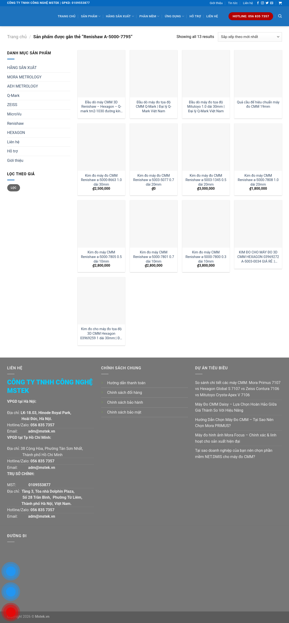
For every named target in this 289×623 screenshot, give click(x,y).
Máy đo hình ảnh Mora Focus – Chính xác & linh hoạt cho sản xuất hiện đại (235, 438)
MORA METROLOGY (24, 77)
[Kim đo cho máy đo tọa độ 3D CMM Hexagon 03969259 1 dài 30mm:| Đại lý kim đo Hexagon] (101, 300)
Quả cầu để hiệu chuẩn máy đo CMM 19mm (258, 104)
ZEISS (12, 104)
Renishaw (15, 123)
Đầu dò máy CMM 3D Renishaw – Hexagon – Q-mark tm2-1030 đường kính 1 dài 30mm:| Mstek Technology (101, 106)
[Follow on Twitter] (267, 3)
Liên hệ (248, 3)
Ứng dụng (174, 16)
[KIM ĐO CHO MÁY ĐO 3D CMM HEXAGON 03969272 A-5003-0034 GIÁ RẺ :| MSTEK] (258, 223)
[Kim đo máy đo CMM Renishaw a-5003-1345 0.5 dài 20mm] (206, 147)
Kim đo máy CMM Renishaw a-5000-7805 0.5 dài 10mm (101, 256)
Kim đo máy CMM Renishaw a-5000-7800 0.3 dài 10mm (205, 256)
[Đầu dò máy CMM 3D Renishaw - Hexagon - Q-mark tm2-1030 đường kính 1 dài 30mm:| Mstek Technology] (101, 73)
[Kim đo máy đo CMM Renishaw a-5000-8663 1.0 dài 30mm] (101, 147)
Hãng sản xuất (120, 16)
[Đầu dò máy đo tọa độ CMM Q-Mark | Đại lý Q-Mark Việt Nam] (153, 73)
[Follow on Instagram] (262, 3)
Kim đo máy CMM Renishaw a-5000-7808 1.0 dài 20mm (258, 180)
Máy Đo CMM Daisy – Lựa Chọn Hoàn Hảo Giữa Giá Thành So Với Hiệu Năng (236, 407)
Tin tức (233, 3)
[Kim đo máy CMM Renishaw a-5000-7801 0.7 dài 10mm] (153, 223)
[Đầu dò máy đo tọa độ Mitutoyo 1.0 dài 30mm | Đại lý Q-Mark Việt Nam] (206, 73)
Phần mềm (149, 16)
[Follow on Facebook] (257, 3)
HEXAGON (16, 132)
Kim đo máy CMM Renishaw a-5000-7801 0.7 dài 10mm (153, 256)
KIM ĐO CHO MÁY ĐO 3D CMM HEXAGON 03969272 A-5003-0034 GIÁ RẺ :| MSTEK (258, 257)
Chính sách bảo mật (124, 412)
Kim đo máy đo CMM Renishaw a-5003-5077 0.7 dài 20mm (153, 180)
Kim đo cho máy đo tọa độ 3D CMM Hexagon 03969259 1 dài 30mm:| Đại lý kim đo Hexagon (101, 333)
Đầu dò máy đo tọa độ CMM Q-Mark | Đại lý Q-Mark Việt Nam (153, 106)
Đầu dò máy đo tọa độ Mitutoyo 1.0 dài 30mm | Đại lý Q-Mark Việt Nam (206, 106)
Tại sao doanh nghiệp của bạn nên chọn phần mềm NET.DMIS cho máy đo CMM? (234, 453)
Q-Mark (13, 95)
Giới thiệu (216, 3)
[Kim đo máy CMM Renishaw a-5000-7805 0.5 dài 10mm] (101, 223)
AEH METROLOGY (22, 86)
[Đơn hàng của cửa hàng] (250, 37)
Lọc (13, 187)
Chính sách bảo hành (125, 402)
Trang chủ (67, 16)
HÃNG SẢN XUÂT (22, 67)
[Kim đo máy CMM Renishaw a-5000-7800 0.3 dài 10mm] (206, 223)
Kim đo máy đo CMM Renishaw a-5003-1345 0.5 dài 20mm (205, 180)
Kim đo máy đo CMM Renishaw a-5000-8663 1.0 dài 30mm (101, 180)
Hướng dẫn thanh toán (126, 383)
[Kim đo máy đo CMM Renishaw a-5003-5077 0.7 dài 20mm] (153, 147)
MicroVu (14, 114)
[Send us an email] (271, 3)
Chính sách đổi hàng (124, 392)
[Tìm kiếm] (280, 16)
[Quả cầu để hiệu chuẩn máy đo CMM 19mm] (258, 73)
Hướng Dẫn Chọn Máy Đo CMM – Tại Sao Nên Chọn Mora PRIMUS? (234, 422)
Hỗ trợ (195, 16)
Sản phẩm (91, 16)
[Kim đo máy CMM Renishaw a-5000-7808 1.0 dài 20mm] (258, 147)
